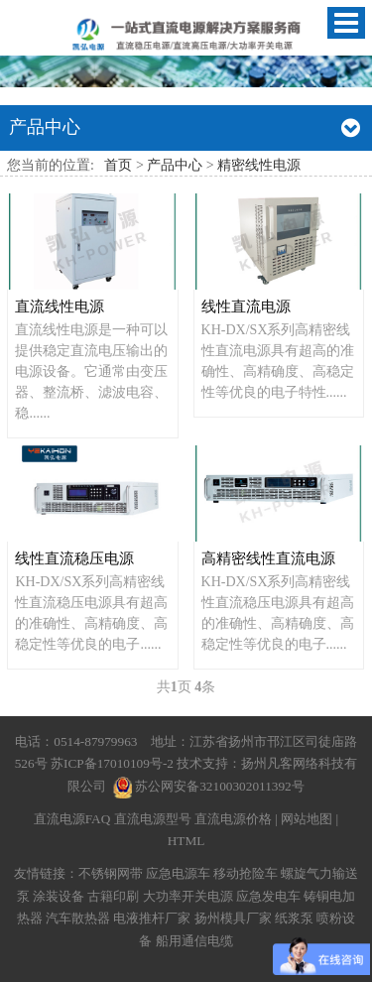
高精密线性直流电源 (268, 558)
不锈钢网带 (110, 873)
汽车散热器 (78, 918)
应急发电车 (268, 896)
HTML (186, 840)
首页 (118, 165)
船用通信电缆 (194, 940)
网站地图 (306, 818)
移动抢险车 (245, 873)
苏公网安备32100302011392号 (220, 786)
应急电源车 (178, 873)
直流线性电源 (59, 306)
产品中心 (174, 165)
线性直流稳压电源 (74, 558)
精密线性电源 (259, 165)
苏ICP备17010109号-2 (114, 763)
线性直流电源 (246, 306)
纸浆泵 (294, 918)
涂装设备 (58, 896)
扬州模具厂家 (233, 918)
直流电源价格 (233, 818)
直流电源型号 (152, 818)
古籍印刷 (113, 896)
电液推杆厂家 (151, 918)
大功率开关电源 (188, 896)
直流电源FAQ (72, 818)
